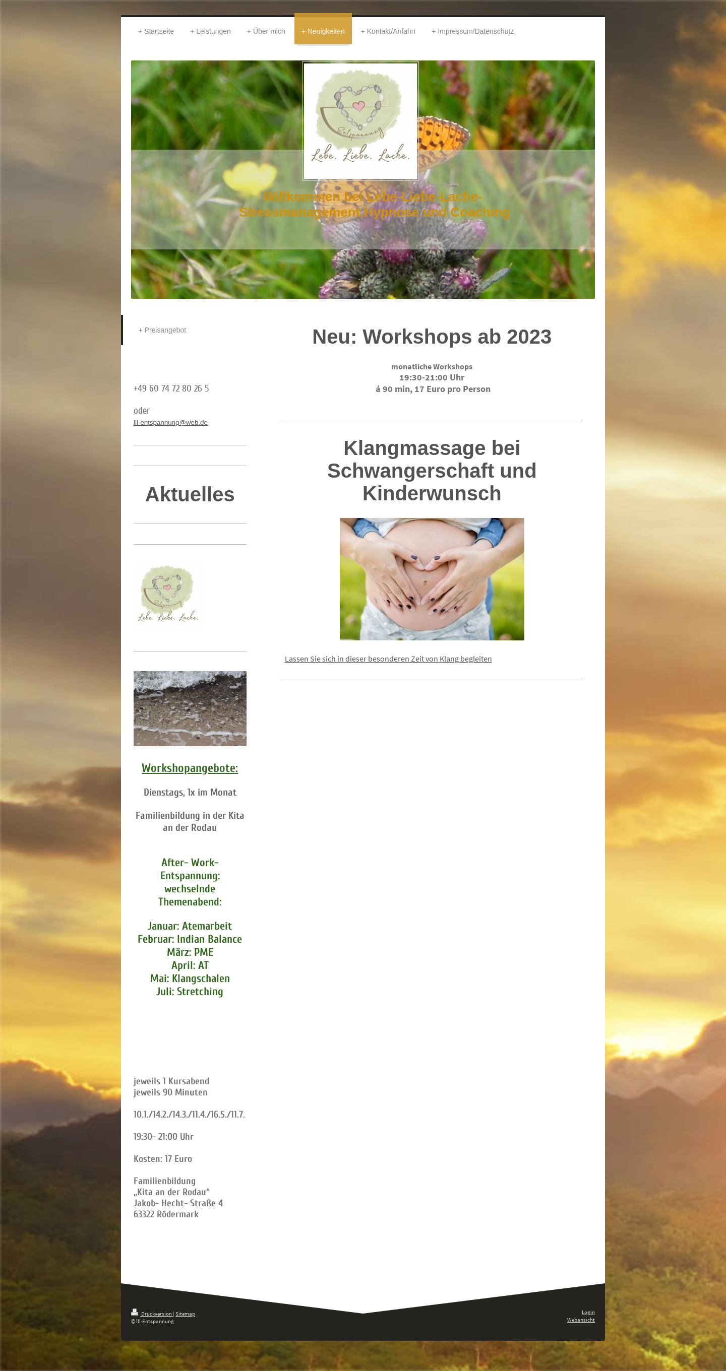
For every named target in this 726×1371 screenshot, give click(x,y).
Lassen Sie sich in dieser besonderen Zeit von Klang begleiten (388, 659)
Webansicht (581, 1319)
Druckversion (152, 1313)
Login (588, 1312)
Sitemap (185, 1313)
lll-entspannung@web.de (171, 422)
